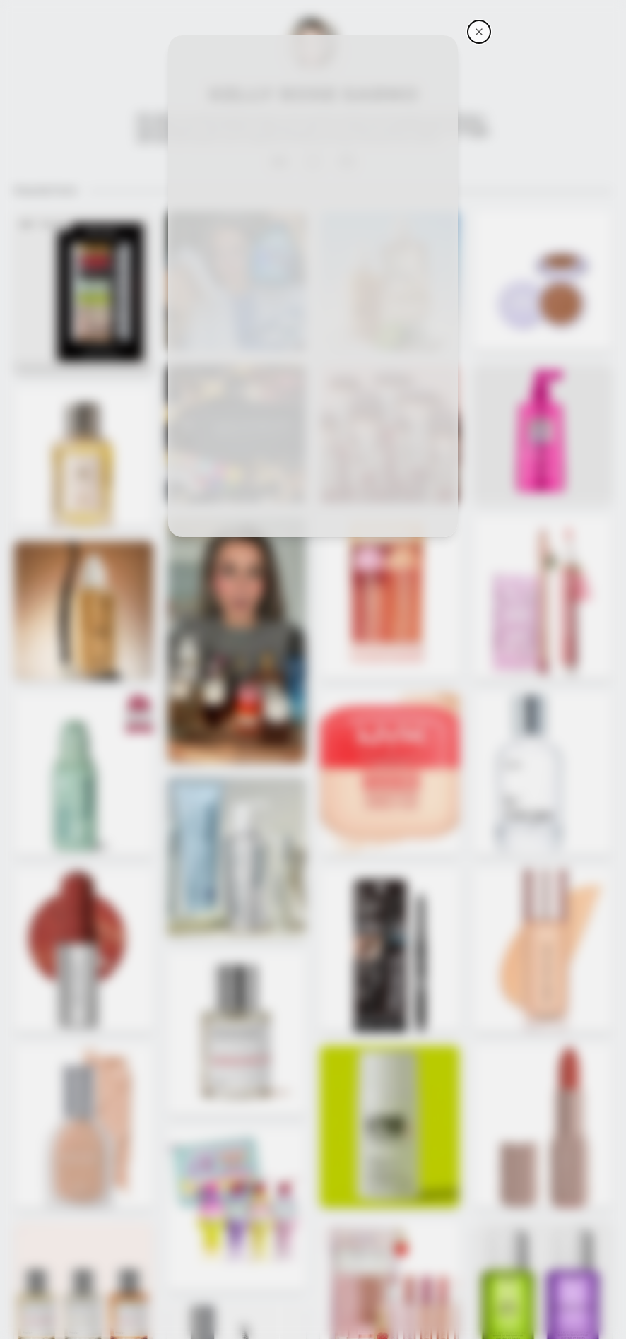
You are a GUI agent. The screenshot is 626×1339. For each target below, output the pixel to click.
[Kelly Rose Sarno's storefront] (479, 31)
